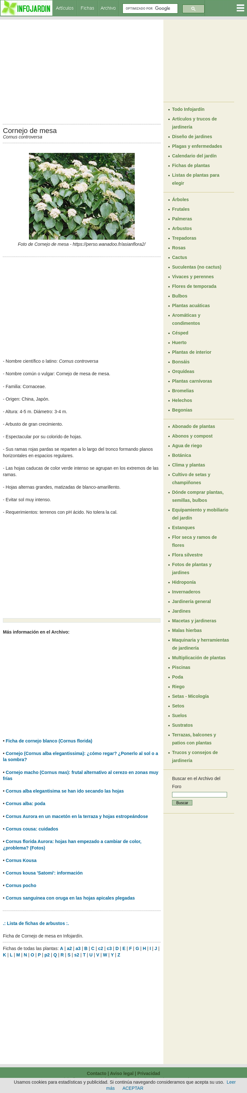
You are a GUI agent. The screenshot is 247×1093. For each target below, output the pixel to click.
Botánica (181, 455)
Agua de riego (187, 445)
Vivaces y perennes (193, 276)
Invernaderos (186, 591)
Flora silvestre (187, 554)
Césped (180, 332)
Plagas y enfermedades (197, 146)
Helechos (182, 400)
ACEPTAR (133, 1088)
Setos (178, 705)
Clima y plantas (188, 464)
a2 (69, 948)
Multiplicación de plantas (198, 657)
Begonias (182, 410)
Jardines (181, 611)
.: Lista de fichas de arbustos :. (36, 923)
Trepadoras (184, 238)
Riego (178, 686)
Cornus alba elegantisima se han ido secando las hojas (65, 791)
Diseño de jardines (192, 136)
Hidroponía (184, 582)
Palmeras (182, 218)
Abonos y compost (192, 436)
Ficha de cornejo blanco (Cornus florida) (49, 740)
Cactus (179, 257)
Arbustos (182, 228)
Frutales (180, 209)
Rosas (179, 247)
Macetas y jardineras (194, 620)
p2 (47, 954)
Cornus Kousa (21, 860)
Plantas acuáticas (191, 305)
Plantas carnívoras (192, 381)
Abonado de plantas (193, 426)
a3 (78, 948)
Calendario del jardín (194, 155)
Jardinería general (191, 601)
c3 (109, 948)
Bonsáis (180, 361)
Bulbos (179, 295)
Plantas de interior (191, 352)
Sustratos (182, 725)
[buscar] (149, 8)
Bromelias (183, 390)
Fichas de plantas (191, 165)
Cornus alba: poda (25, 803)
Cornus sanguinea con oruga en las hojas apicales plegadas (70, 898)
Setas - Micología (190, 696)
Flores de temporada (194, 286)
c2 (100, 948)
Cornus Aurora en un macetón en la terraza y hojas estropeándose (77, 816)
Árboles (180, 199)
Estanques (183, 527)
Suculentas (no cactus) (196, 267)
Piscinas (181, 667)
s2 (76, 954)
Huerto (179, 342)
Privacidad (148, 1073)
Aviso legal (121, 1073)
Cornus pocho (21, 885)
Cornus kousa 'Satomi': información (44, 872)
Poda (177, 677)
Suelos (179, 715)
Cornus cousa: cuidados (32, 828)
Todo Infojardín (188, 109)
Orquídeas (183, 371)
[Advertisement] (81, 70)
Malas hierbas (187, 630)
